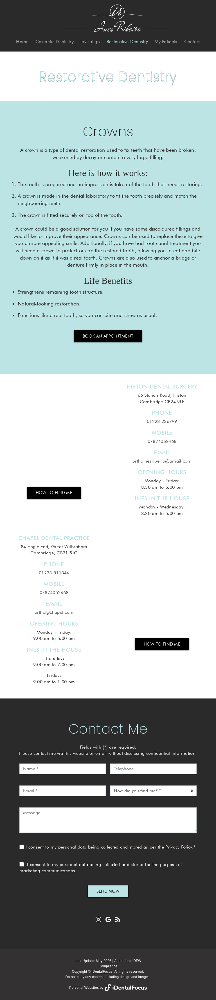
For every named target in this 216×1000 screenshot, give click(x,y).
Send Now (108, 891)
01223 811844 (54, 572)
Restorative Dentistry (127, 41)
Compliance (108, 966)
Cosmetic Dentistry (54, 41)
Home (22, 41)
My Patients (166, 41)
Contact (192, 41)
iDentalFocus (102, 972)
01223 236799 (162, 421)
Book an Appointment (108, 336)
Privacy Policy (178, 847)
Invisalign (90, 41)
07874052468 (162, 441)
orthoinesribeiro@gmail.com (162, 461)
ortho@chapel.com (54, 612)
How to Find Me (54, 492)
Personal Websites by (108, 988)
